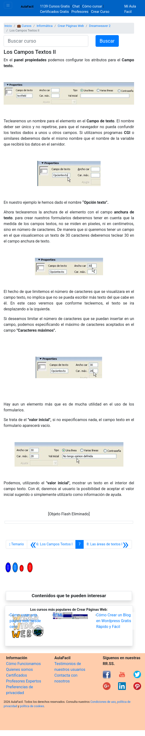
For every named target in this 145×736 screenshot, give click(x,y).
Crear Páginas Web (71, 26)
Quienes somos (19, 669)
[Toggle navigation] (8, 5)
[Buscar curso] (46, 41)
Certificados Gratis (54, 12)
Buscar (107, 41)
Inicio (8, 26)
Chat (76, 6)
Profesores (80, 12)
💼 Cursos (24, 26)
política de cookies (32, 706)
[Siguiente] (107, 544)
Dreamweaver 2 (99, 26)
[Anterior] (51, 544)
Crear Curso (100, 12)
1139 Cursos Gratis (55, 6)
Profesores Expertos (23, 681)
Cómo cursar (92, 6)
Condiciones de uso (103, 702)
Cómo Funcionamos (23, 663)
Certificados (16, 675)
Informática (45, 26)
